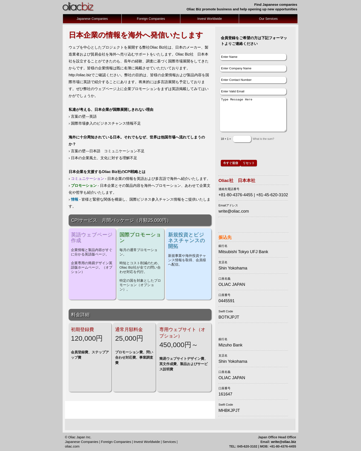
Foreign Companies (151, 18)
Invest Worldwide (209, 18)
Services (169, 442)
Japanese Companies (92, 18)
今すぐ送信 (230, 163)
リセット (249, 163)
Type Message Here (253, 114)
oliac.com (72, 446)
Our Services (268, 18)
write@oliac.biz (283, 442)
